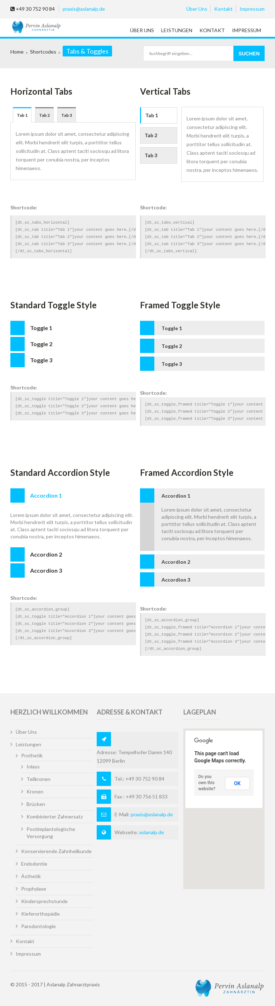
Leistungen (176, 30)
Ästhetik (31, 876)
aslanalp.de (151, 832)
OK (237, 783)
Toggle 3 (41, 360)
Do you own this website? (207, 782)
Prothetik (32, 755)
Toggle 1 (41, 327)
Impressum (252, 9)
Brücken (35, 804)
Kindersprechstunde (44, 901)
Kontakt (223, 9)
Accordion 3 (46, 570)
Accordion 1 (46, 495)
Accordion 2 (46, 554)
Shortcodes (43, 52)
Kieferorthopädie (40, 914)
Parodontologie (38, 926)
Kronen (34, 791)
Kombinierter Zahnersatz (54, 816)
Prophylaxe (33, 889)
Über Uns (196, 9)
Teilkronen (38, 779)
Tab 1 (22, 115)
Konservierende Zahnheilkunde (56, 851)
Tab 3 (66, 115)
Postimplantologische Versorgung (50, 832)
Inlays (33, 766)
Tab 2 (44, 115)
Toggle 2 (41, 343)
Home (17, 52)
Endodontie (34, 864)
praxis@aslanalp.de (84, 9)
